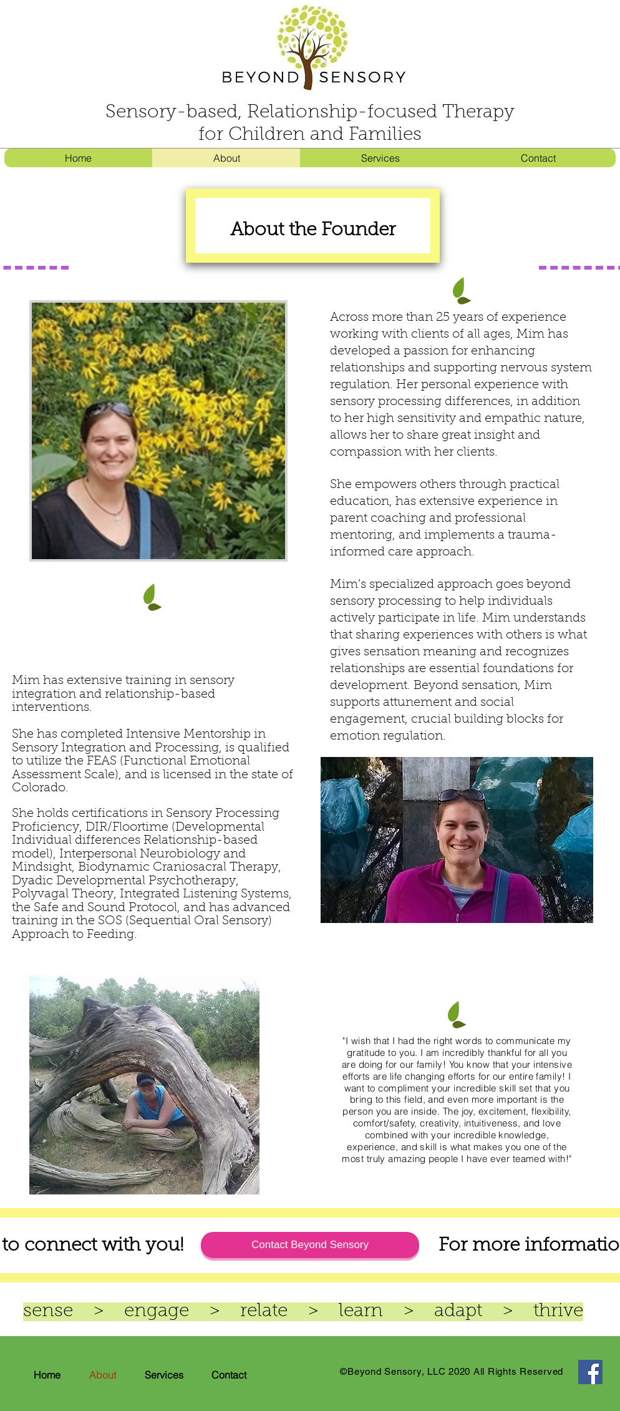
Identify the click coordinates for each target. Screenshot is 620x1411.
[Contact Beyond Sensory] (310, 1245)
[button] (380, 158)
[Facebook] (590, 1372)
